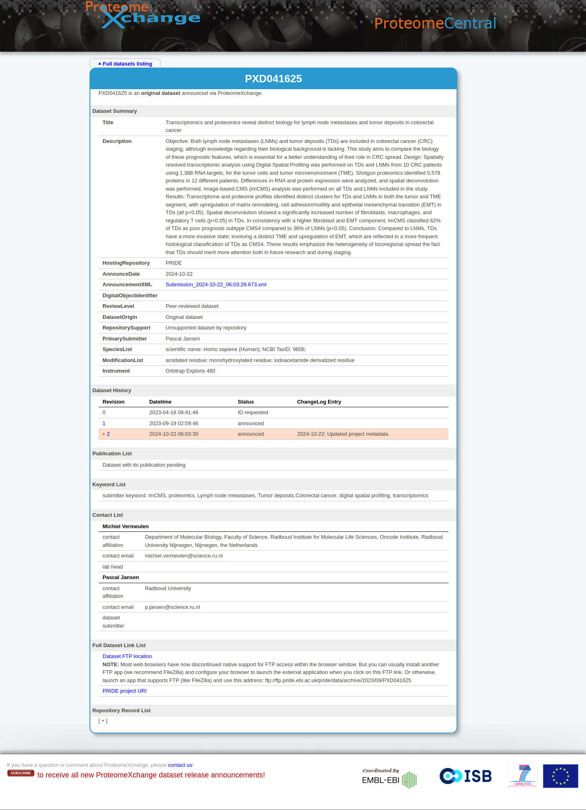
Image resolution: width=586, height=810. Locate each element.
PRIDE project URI (124, 691)
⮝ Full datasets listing (125, 64)
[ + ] (102, 721)
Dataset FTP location (127, 656)
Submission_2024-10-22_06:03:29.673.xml (216, 284)
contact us (180, 765)
